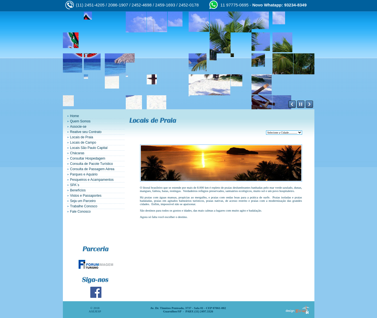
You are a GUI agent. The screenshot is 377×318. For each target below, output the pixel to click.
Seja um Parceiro (83, 201)
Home (74, 116)
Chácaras (77, 153)
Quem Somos (80, 121)
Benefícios (78, 190)
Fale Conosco (80, 211)
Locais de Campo (83, 142)
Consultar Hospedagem (87, 158)
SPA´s (74, 185)
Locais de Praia (81, 137)
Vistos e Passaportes (86, 196)
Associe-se (78, 127)
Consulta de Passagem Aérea (92, 169)
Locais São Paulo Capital (89, 148)
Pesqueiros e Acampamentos (92, 180)
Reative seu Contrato (86, 132)
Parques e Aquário (84, 174)
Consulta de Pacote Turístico (91, 164)
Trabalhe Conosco (84, 206)
